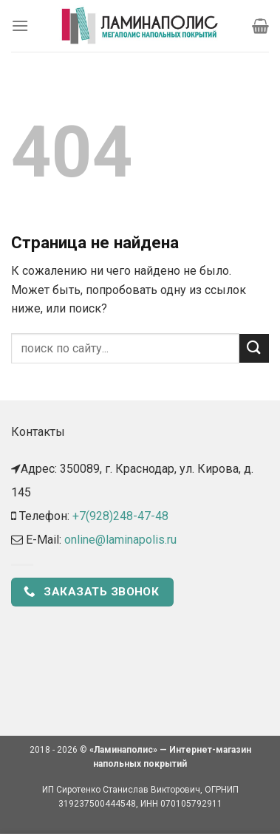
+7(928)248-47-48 (120, 516)
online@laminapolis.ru (120, 540)
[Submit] (254, 348)
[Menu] (20, 25)
